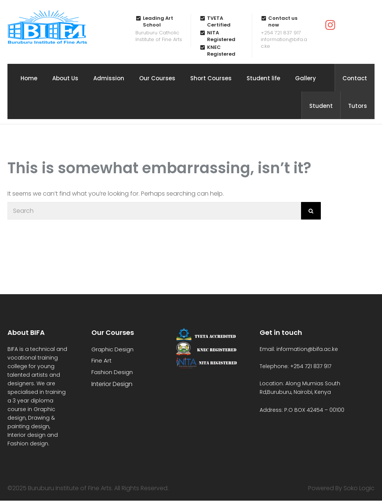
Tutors (357, 106)
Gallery (305, 78)
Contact (354, 78)
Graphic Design (112, 349)
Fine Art (101, 360)
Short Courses (211, 78)
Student (321, 106)
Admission (108, 78)
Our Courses (157, 78)
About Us (65, 78)
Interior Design (111, 384)
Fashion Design (112, 372)
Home (29, 78)
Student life (263, 78)
